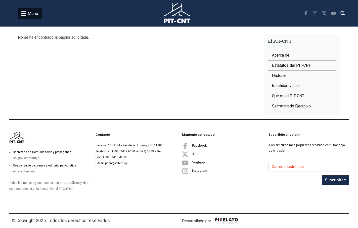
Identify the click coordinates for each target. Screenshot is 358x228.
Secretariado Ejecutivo (291, 106)
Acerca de (280, 55)
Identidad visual (286, 85)
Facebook (194, 145)
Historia (279, 75)
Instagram (194, 171)
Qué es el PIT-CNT (288, 96)
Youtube (193, 162)
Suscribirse (335, 180)
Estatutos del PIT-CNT (291, 65)
